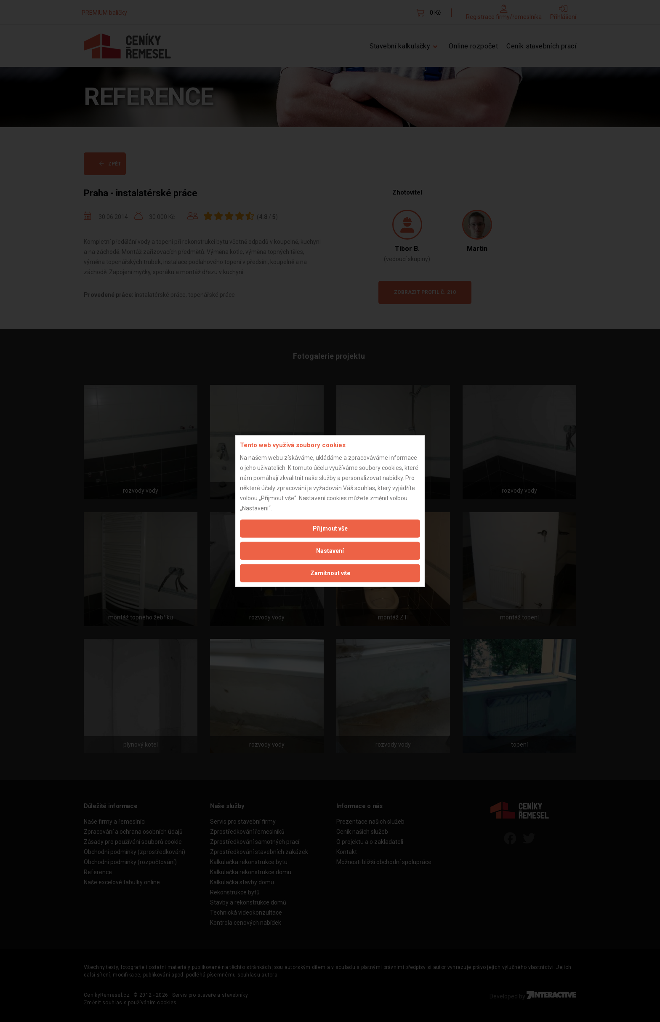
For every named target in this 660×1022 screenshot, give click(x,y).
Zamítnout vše (330, 573)
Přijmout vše (330, 528)
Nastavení (330, 550)
